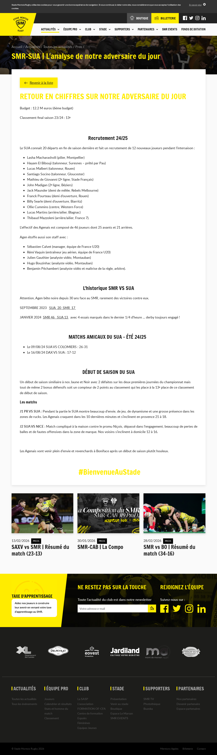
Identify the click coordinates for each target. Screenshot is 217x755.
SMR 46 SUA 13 (56, 317)
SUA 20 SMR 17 (62, 307)
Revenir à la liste (38, 82)
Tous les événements (24, 704)
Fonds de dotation (193, 29)
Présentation (118, 699)
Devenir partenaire (188, 704)
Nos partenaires (186, 699)
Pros (78, 46)
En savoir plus (195, 4)
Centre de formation (90, 713)
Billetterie (188, 748)
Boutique (116, 709)
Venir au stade (119, 704)
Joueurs (49, 699)
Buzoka (148, 709)
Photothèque (151, 704)
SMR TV (148, 699)
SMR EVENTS (169, 29)
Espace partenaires (188, 709)
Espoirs (82, 718)
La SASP (82, 699)
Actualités (32, 46)
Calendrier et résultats (58, 704)
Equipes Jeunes (87, 728)
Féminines (83, 723)
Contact (201, 748)
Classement (51, 718)
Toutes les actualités (57, 46)
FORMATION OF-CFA (91, 709)
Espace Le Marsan (121, 713)
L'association (85, 704)
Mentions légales (169, 748)
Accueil (17, 46)
